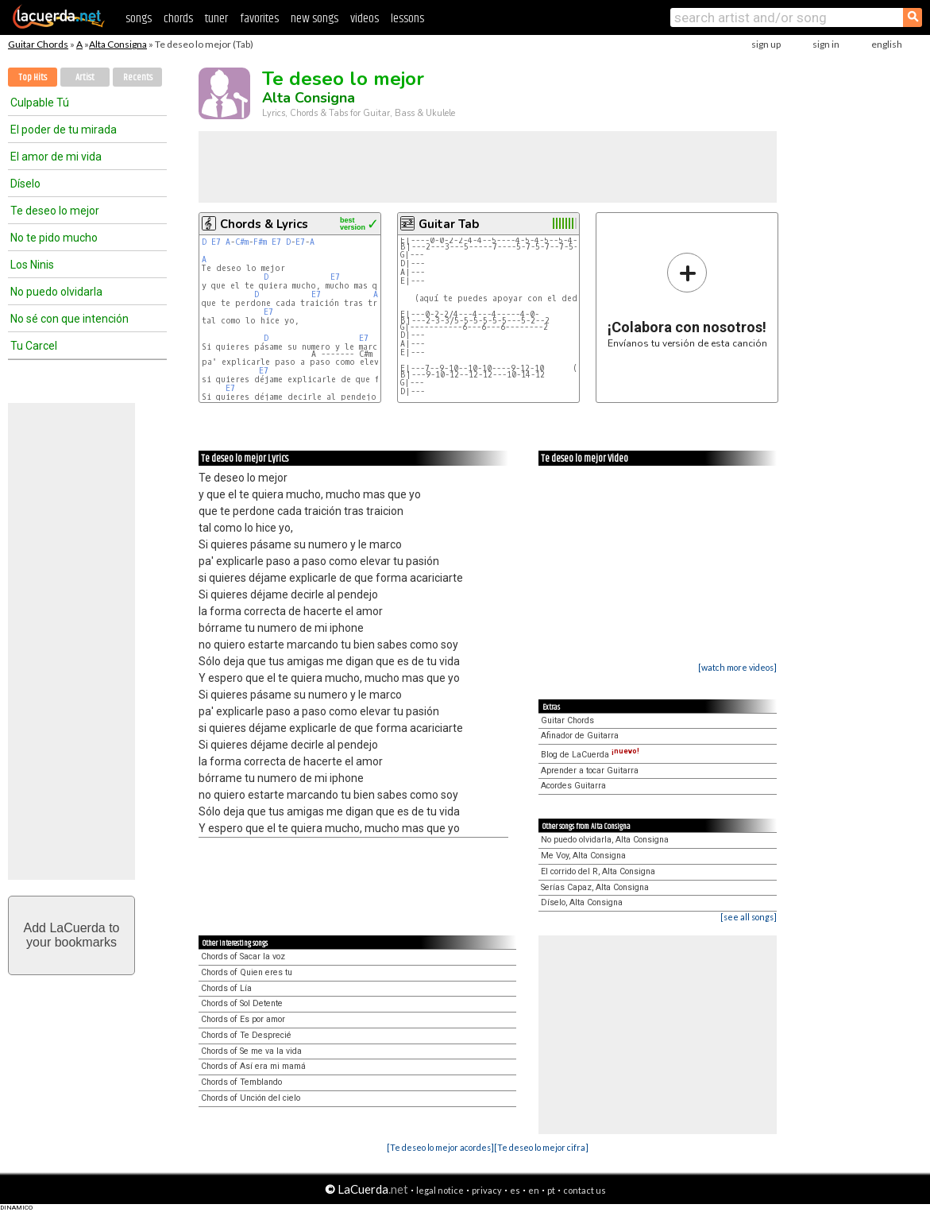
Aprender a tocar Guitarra (590, 770)
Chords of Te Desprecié (246, 1035)
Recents (137, 77)
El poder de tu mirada (63, 129)
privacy (487, 1190)
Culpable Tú (39, 102)
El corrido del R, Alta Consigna (598, 871)
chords (178, 19)
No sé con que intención (69, 318)
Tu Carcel (33, 345)
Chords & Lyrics (264, 224)
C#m (242, 242)
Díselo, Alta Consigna (582, 902)
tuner (216, 19)
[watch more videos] (737, 667)
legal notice (440, 1190)
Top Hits (32, 77)
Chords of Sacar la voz (243, 956)
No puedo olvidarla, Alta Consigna (605, 839)
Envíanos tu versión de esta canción (687, 300)
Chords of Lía (226, 988)
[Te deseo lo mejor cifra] (541, 1147)
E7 (216, 242)
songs (138, 19)
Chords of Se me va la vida (251, 1051)
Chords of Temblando (241, 1082)
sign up (766, 44)
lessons (407, 19)
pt (551, 1190)
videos (364, 19)
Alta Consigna (118, 44)
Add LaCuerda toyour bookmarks (72, 935)
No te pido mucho (54, 237)
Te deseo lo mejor (54, 210)
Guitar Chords (38, 44)
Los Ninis (32, 264)
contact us (584, 1190)
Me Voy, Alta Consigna (583, 855)
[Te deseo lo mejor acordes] (440, 1147)
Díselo (25, 183)
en (533, 1190)
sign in (825, 44)
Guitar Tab (449, 224)
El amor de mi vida (56, 156)
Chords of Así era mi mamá (253, 1066)
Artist (85, 77)
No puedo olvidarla (56, 291)
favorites (259, 19)
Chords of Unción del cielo (250, 1098)
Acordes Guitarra (573, 785)
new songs (314, 19)
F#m (260, 242)
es (515, 1190)
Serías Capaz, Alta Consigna (595, 887)
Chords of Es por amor (243, 1019)
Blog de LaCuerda (590, 754)
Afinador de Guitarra (580, 735)
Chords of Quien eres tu (246, 972)
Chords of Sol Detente (242, 1003)
